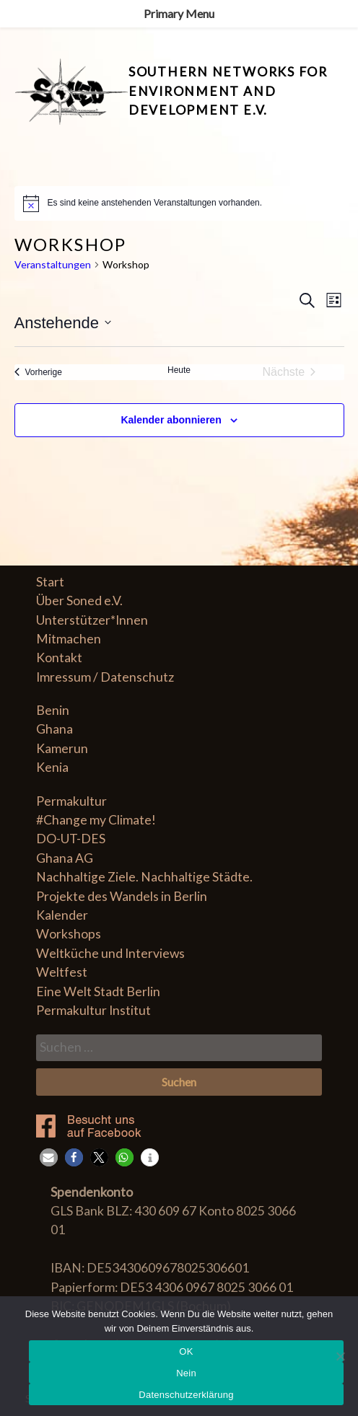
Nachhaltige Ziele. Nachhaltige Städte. (144, 876)
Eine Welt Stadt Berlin (98, 991)
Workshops (68, 933)
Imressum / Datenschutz (105, 677)
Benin (52, 710)
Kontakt (59, 657)
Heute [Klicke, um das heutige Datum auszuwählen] (179, 370)
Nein (186, 1373)
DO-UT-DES (70, 838)
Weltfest (61, 972)
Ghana (54, 728)
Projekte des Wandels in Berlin (121, 896)
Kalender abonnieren (171, 420)
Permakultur (71, 801)
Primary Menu (179, 13)
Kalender (62, 915)
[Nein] (340, 1356)
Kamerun (62, 748)
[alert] (179, 203)
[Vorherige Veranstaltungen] (38, 372)
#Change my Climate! (96, 819)
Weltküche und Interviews (110, 953)
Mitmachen (68, 638)
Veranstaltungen (52, 264)
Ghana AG (64, 858)
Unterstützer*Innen (92, 620)
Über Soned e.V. (79, 600)
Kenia (52, 767)
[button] (49, 1157)
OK (186, 1351)
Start (50, 581)
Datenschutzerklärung (186, 1394)
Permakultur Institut (93, 1010)
